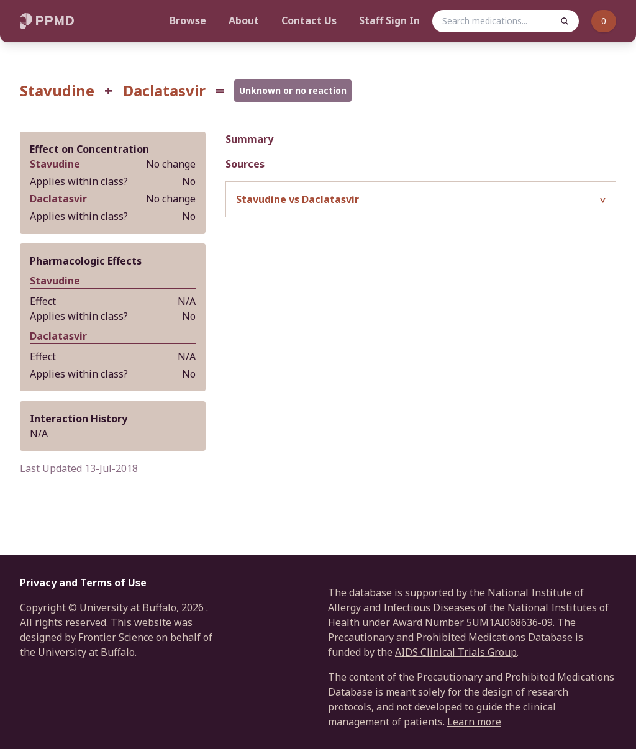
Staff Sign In (389, 20)
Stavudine (57, 91)
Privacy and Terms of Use (83, 582)
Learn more (474, 722)
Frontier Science (115, 637)
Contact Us (309, 20)
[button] (421, 199)
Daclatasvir (164, 91)
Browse (188, 20)
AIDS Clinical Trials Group (456, 652)
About (244, 20)
